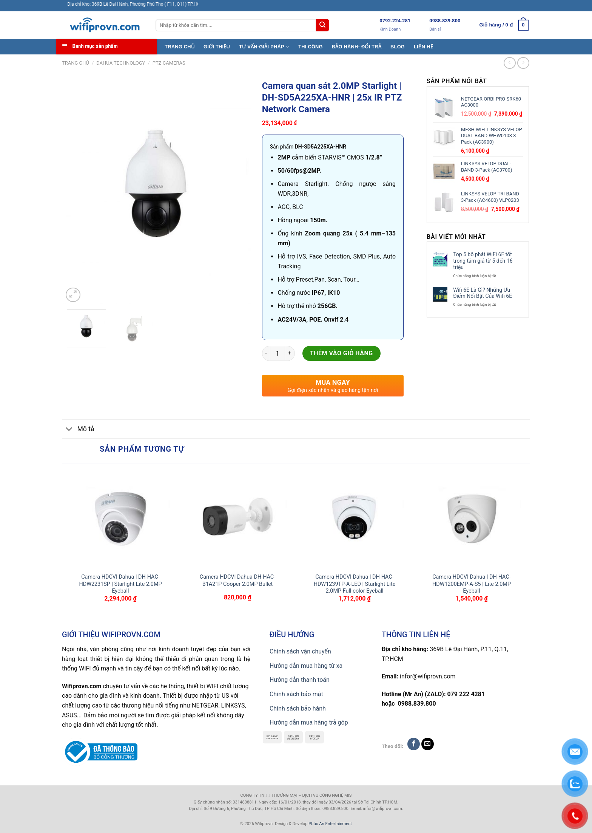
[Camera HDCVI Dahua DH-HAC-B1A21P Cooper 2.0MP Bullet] (237, 518)
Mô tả (78, 430)
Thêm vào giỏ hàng (341, 353)
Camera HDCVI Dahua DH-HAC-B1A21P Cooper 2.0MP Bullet (237, 580)
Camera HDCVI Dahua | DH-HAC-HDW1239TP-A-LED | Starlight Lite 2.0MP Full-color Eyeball (355, 584)
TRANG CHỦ (179, 47)
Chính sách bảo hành (298, 708)
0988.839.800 (444, 20)
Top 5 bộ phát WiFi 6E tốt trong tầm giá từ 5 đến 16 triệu (482, 260)
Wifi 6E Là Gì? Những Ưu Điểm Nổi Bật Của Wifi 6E (482, 293)
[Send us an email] (427, 744)
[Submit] (322, 25)
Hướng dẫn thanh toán (300, 679)
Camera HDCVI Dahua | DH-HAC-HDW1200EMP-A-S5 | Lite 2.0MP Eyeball (471, 584)
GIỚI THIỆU (217, 47)
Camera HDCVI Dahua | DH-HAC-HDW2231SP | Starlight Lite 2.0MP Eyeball (120, 584)
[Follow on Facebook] (413, 744)
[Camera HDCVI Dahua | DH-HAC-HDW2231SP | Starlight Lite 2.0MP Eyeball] (120, 518)
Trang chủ (75, 63)
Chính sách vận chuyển (300, 651)
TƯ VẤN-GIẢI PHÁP (264, 46)
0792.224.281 (394, 20)
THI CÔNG (310, 47)
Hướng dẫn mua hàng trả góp (309, 722)
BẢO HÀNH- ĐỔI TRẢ (356, 47)
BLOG (397, 47)
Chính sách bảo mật (296, 694)
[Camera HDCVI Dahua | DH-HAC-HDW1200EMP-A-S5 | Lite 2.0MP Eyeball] (472, 518)
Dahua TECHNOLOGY (120, 63)
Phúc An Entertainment (330, 823)
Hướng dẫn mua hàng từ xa (306, 665)
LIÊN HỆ (423, 47)
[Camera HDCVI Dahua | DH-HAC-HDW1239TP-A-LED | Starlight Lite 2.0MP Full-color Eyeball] (354, 518)
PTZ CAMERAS (169, 63)
